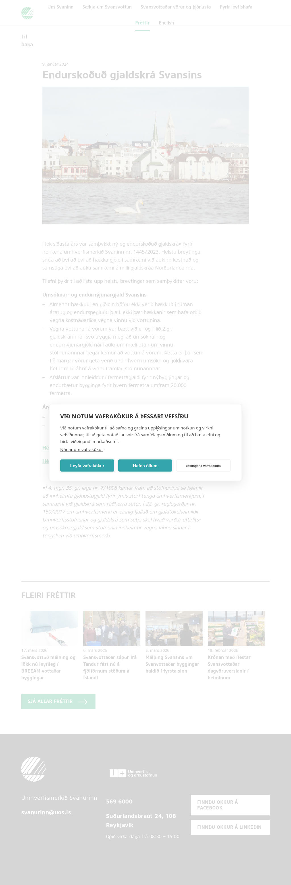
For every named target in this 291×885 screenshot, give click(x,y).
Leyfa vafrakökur (87, 465)
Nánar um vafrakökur (81, 449)
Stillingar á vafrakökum (203, 465)
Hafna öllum (145, 465)
